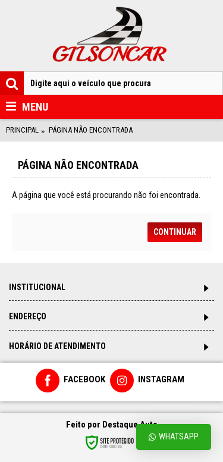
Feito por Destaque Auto (112, 424)
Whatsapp (174, 437)
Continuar (174, 232)
